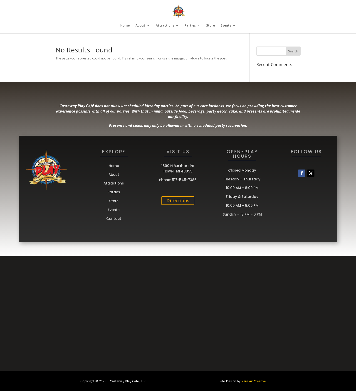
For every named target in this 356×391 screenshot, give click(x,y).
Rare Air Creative (253, 381)
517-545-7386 (184, 179)
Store (210, 25)
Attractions (165, 25)
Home (125, 25)
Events (226, 25)
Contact (113, 218)
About (140, 25)
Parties (190, 25)
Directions (177, 200)
